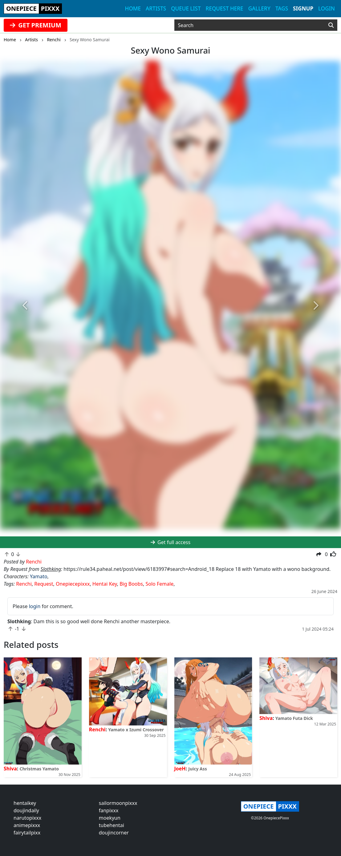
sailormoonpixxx (118, 803)
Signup (303, 8)
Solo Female (159, 583)
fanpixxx (109, 810)
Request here (224, 8)
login (35, 606)
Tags (281, 8)
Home (133, 8)
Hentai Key (104, 583)
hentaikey (25, 803)
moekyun (109, 817)
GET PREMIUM (35, 25)
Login (326, 8)
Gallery (259, 8)
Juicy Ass (197, 769)
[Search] (331, 25)
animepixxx (27, 825)
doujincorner (114, 832)
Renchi (24, 583)
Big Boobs (131, 583)
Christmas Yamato (39, 769)
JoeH (180, 768)
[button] (25, 306)
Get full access (170, 542)
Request (43, 583)
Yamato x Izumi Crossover (136, 730)
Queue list (186, 8)
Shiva (10, 768)
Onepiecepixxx (73, 583)
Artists (156, 8)
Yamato (38, 576)
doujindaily (26, 810)
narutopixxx (27, 817)
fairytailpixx (27, 832)
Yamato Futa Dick (294, 718)
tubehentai (111, 825)
